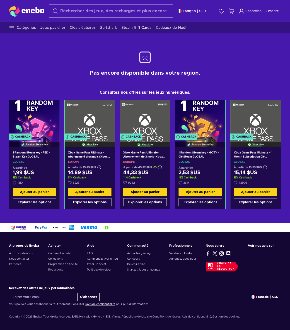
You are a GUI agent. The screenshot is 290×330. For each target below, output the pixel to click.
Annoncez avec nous (182, 258)
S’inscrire (272, 11)
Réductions (55, 269)
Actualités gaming (139, 253)
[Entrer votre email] (43, 297)
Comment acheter (60, 253)
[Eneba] (26, 10)
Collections (55, 258)
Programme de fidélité (63, 264)
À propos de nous (21, 253)
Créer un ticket (96, 264)
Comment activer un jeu (102, 258)
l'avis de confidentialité (100, 304)
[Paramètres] (192, 11)
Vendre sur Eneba (181, 253)
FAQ (90, 253)
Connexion (250, 11)
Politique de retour (99, 269)
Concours (133, 258)
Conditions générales (166, 316)
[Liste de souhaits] (222, 11)
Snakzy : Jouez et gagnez (143, 269)
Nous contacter (19, 258)
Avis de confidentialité (196, 316)
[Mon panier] (232, 11)
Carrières (15, 264)
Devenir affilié (136, 264)
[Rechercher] (111, 11)
